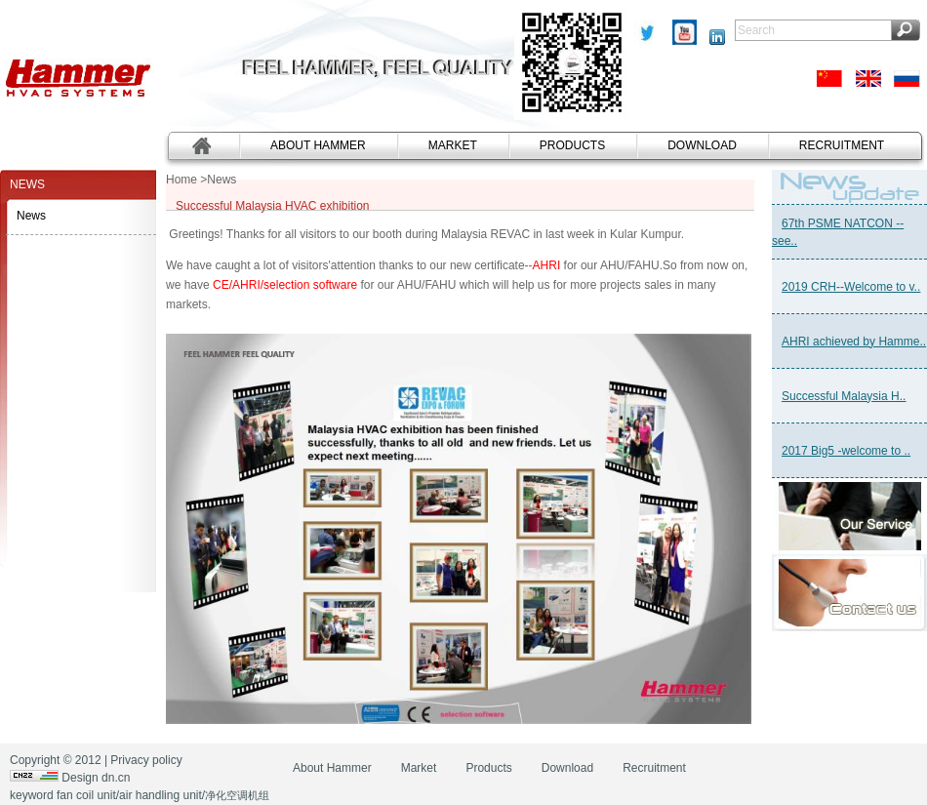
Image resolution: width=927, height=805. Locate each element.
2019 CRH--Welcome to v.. (851, 287)
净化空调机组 (237, 795)
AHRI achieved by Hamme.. (854, 341)
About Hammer (318, 145)
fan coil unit (86, 795)
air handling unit (160, 795)
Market (452, 145)
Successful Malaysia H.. (844, 396)
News (31, 215)
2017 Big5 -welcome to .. (846, 451)
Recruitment (841, 145)
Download (702, 145)
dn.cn (115, 778)
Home (181, 179)
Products (572, 145)
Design (79, 778)
